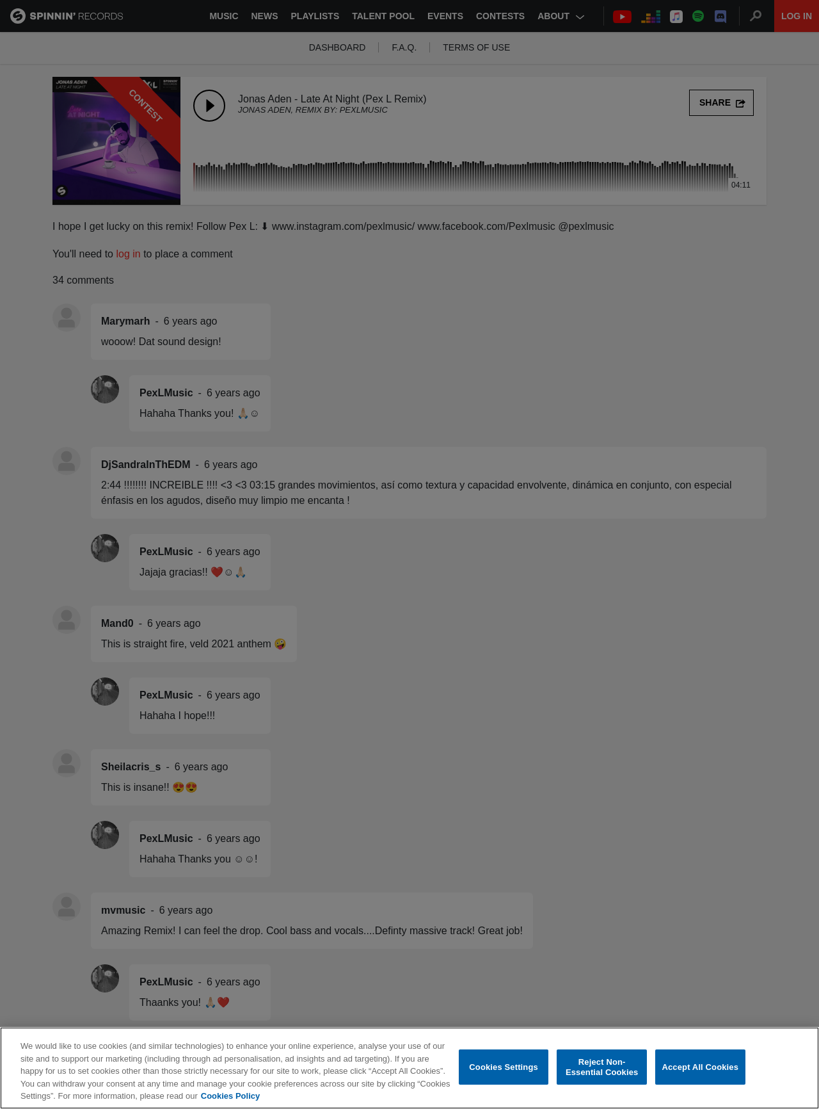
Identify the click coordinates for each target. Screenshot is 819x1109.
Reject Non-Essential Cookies (602, 1067)
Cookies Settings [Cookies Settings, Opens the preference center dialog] (503, 1067)
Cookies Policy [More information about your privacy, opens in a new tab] (230, 1096)
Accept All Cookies (700, 1067)
